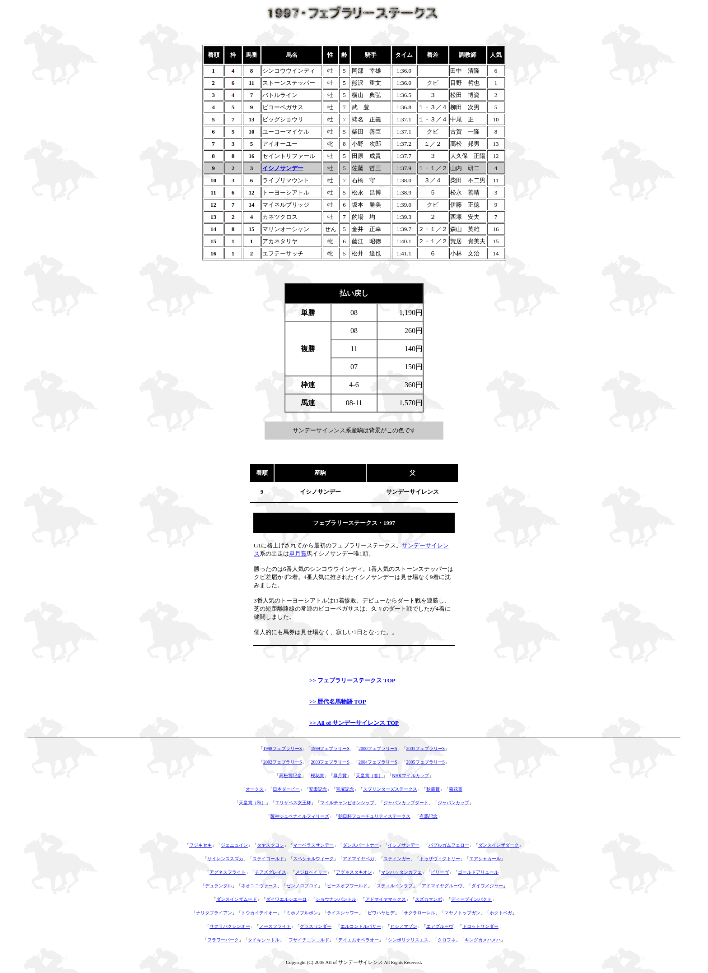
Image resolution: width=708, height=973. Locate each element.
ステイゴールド (268, 858)
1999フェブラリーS (330, 748)
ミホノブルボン (302, 912)
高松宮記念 (290, 775)
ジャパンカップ (453, 802)
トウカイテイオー (259, 912)
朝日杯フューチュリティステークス (374, 816)
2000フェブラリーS (378, 748)
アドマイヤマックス (385, 899)
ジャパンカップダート (406, 802)
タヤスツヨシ (270, 845)
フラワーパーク (223, 939)
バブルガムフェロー (449, 845)
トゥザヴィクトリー (439, 858)
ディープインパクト (471, 899)
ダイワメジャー (487, 885)
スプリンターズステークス (390, 789)
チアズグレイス (270, 872)
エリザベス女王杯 (293, 802)
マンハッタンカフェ (401, 872)
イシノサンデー (403, 845)
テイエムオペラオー (358, 939)
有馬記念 (428, 816)
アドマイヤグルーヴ (442, 885)
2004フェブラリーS (378, 762)
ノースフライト (275, 926)
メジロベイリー (311, 872)
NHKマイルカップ (410, 775)
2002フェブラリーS (282, 762)
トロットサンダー (480, 926)
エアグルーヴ (439, 926)
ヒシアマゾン (403, 926)
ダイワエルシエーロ (286, 899)
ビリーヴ (440, 872)
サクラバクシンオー (230, 926)
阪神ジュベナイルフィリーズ (299, 816)
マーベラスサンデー (313, 845)
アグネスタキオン (354, 872)
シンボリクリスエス (408, 939)
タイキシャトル (263, 939)
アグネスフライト (228, 872)
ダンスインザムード (236, 899)
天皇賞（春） (369, 775)
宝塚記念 (345, 789)
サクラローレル (419, 912)
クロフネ (447, 939)
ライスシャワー (343, 912)
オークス (255, 789)
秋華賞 (433, 789)
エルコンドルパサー (360, 926)
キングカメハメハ (483, 939)
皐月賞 (298, 553)
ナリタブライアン (214, 912)
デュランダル (218, 885)
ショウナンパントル (336, 899)
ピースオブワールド (347, 885)
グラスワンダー (315, 926)
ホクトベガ (500, 912)
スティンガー (396, 858)
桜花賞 (317, 775)
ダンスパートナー (361, 845)
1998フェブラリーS (282, 748)
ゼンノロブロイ (302, 885)
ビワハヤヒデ (381, 912)
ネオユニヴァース (259, 885)
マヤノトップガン (462, 912)
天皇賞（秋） (252, 802)
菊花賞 (455, 789)
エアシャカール (485, 858)
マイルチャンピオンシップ (347, 802)
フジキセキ (200, 845)
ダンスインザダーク (498, 845)
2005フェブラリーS (425, 762)
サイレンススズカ (225, 858)
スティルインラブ (395, 885)
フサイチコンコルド (309, 939)
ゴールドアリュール (478, 872)
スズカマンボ (428, 899)
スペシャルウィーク (313, 858)
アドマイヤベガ (358, 858)
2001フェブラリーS (425, 748)
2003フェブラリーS (330, 762)
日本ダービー (286, 789)
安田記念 (318, 789)
